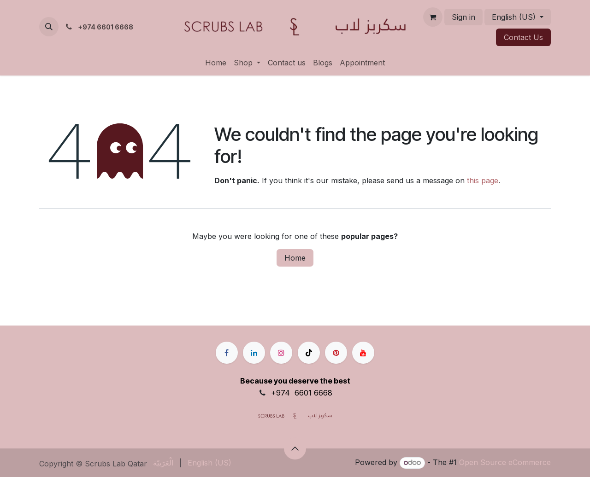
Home (295, 257)
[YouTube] (363, 353)
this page (482, 180)
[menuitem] (215, 62)
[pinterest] (336, 353)
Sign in (463, 17)
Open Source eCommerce (505, 462)
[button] (49, 26)
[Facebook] (227, 353)
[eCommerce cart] (432, 17)
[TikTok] (309, 353)
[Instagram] (281, 353)
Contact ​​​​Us (523, 37)
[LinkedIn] (254, 353)
